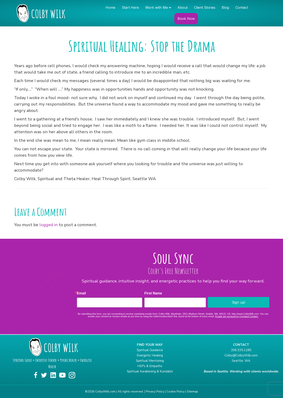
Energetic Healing (150, 355)
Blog (225, 7)
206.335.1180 (241, 350)
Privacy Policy (155, 391)
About (182, 7)
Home (110, 7)
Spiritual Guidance (150, 350)
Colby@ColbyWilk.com (241, 355)
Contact (241, 7)
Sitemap (192, 391)
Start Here (130, 7)
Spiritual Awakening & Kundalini (150, 371)
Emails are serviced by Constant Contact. (236, 316)
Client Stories (204, 7)
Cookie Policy (176, 391)
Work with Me (156, 7)
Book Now (186, 18)
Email (81, 293)
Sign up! (238, 302)
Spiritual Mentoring (150, 361)
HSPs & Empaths (149, 366)
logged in (48, 225)
